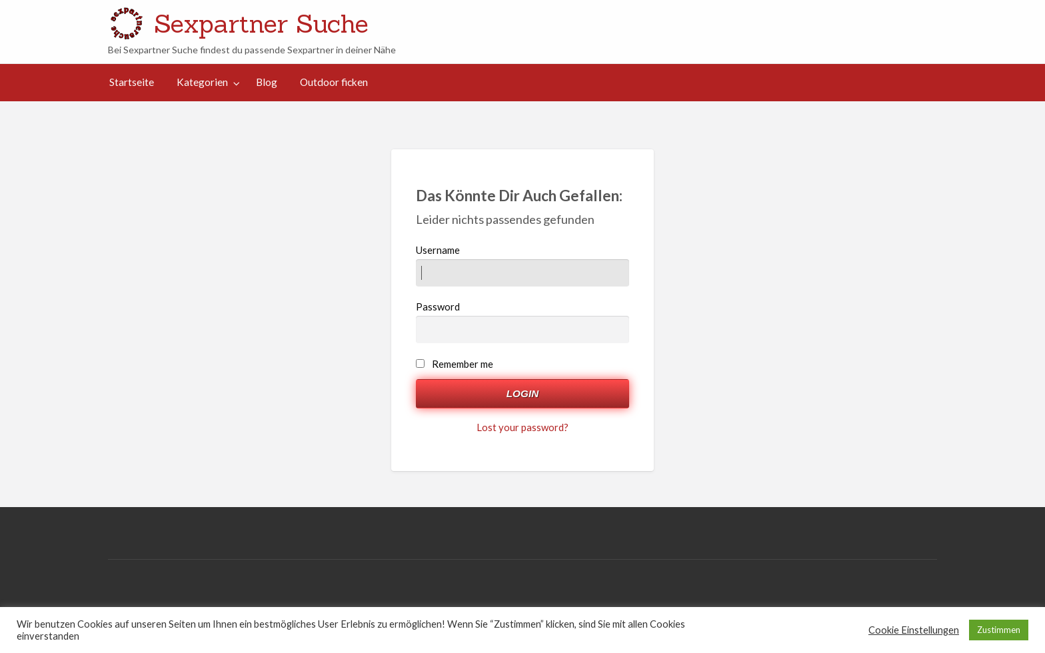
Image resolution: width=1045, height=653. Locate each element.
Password (523, 322)
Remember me (462, 364)
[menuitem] (131, 82)
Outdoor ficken (334, 82)
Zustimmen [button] (998, 629)
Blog (266, 82)
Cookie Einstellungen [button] (913, 630)
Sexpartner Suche (261, 23)
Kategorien (202, 82)
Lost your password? (522, 427)
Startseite (131, 82)
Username (523, 265)
